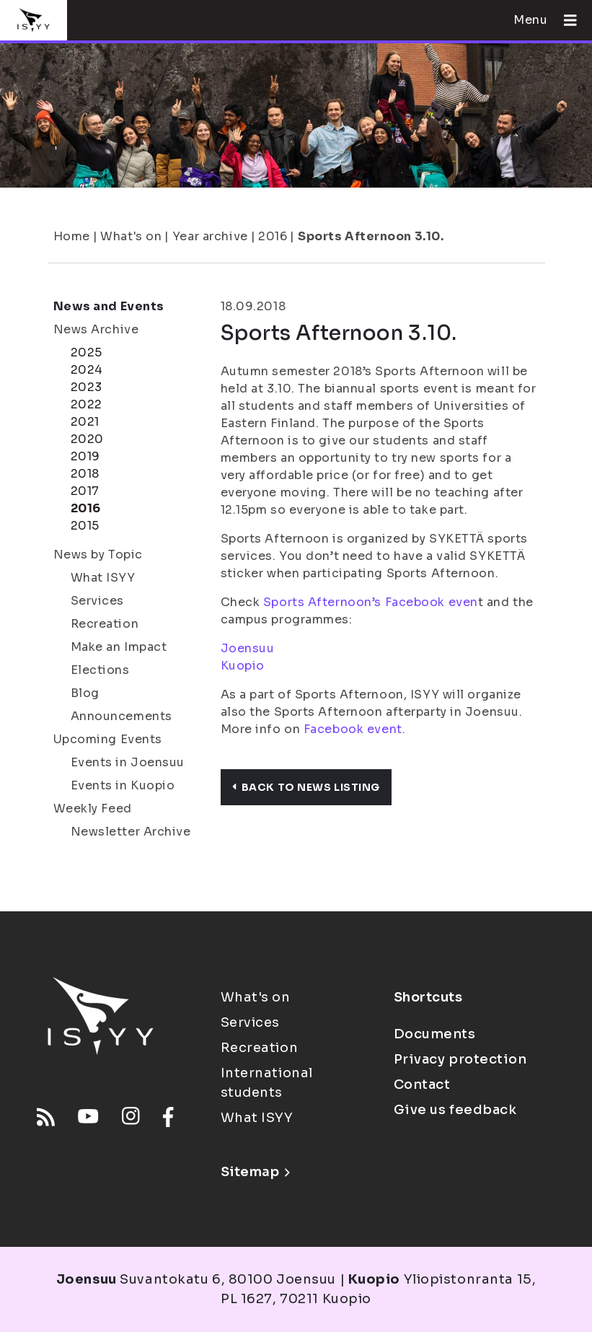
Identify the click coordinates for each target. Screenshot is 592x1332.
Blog (85, 693)
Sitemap (256, 1172)
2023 (86, 387)
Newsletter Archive (131, 831)
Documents (435, 1034)
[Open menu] (564, 20)
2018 (85, 473)
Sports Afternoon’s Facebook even (370, 602)
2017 (85, 491)
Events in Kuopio (123, 785)
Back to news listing (306, 787)
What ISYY (103, 577)
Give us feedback (455, 1110)
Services (97, 600)
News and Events (108, 306)
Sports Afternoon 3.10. (370, 236)
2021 (85, 421)
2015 (85, 525)
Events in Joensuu (128, 762)
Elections (100, 670)
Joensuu (248, 648)
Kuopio (243, 665)
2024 (87, 369)
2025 (86, 352)
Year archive (210, 236)
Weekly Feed (92, 808)
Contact (422, 1084)
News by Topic (98, 554)
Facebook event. (354, 729)
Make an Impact (119, 646)
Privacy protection (460, 1059)
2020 (87, 439)
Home (71, 236)
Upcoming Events (107, 739)
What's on (131, 236)
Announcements (121, 716)
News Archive (96, 329)
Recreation (105, 623)
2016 (272, 236)
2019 (85, 456)
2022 (86, 404)
